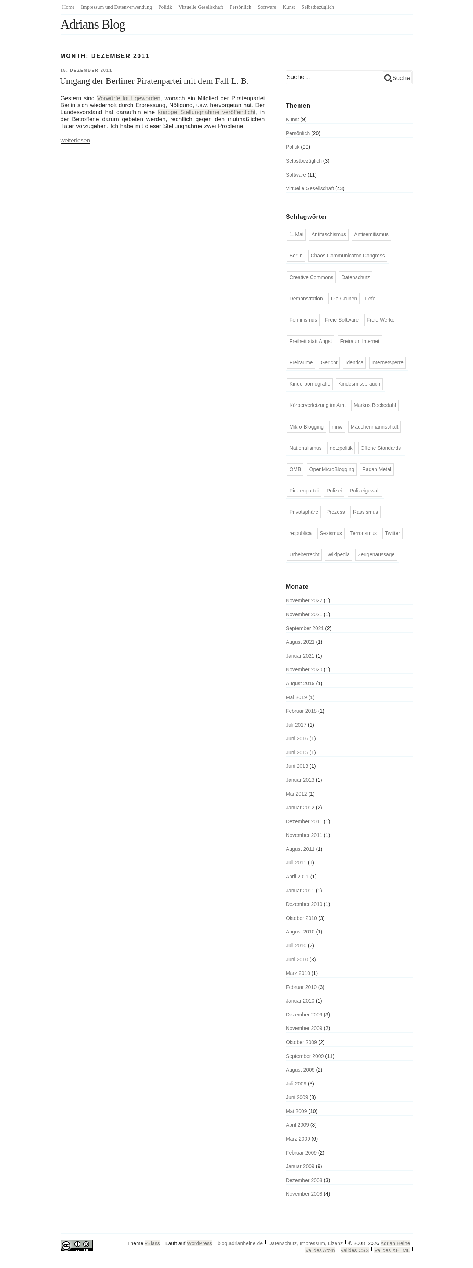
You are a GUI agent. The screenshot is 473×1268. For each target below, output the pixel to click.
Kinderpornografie (310, 384)
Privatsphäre (304, 512)
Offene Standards (381, 448)
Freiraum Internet (359, 341)
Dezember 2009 (304, 1015)
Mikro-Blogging (307, 427)
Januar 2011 (300, 890)
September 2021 (305, 628)
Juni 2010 (297, 959)
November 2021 (304, 614)
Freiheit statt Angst (311, 341)
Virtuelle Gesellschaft (201, 7)
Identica (355, 362)
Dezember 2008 (304, 1180)
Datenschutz (355, 277)
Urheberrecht (305, 554)
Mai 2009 (296, 1111)
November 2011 (304, 835)
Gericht (329, 362)
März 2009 (298, 1139)
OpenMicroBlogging (331, 469)
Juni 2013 (297, 766)
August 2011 (300, 849)
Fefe (370, 298)
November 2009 (304, 1028)
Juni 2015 (297, 752)
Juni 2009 (297, 1097)
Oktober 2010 (301, 918)
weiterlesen (75, 140)
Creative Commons (312, 277)
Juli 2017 (296, 725)
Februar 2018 (301, 711)
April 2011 (297, 876)
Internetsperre (388, 362)
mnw (337, 427)
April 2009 (297, 1125)
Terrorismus (363, 533)
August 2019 (300, 683)
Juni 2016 (297, 738)
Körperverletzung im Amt (318, 405)
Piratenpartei (304, 491)
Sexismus (331, 533)
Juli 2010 (296, 946)
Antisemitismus (371, 234)
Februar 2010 (301, 987)
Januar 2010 (300, 1001)
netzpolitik (341, 448)
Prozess (335, 512)
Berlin (296, 256)
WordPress (199, 1243)
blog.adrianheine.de (240, 1243)
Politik (165, 7)
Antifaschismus (329, 234)
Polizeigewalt (365, 491)
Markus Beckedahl (375, 405)
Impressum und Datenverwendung (116, 7)
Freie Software (342, 320)
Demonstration (306, 298)
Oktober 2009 (301, 1042)
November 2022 (304, 600)
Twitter (392, 533)
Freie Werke (380, 320)
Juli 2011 (296, 863)
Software (267, 7)
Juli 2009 (296, 1084)
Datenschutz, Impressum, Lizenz (305, 1243)
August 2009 (300, 1070)
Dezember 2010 (304, 904)
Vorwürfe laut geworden (128, 98)
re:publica (301, 533)
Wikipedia (338, 554)
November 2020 (304, 669)
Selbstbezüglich (318, 7)
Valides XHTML (392, 1250)
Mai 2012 (296, 794)
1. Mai (296, 234)
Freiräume (301, 362)
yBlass (152, 1243)
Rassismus (365, 512)
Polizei (334, 491)
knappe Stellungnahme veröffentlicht (206, 112)
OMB (295, 469)
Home (68, 7)
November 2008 (304, 1194)
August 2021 (300, 642)
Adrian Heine (395, 1243)
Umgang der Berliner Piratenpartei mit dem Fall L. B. (154, 81)
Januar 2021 (300, 656)
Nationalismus (306, 448)
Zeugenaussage (376, 554)
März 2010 (298, 973)
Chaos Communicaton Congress (347, 256)
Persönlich (240, 7)
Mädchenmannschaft (375, 427)
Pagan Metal (376, 469)
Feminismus (303, 320)
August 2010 (300, 932)
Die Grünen (344, 298)
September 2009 (305, 1056)
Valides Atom (320, 1250)
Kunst (289, 7)
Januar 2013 (300, 780)
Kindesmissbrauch (359, 384)
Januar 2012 (300, 807)
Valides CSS (355, 1250)
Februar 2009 (301, 1153)
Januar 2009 (300, 1166)
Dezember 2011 (304, 821)
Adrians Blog (93, 24)
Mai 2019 (296, 697)
